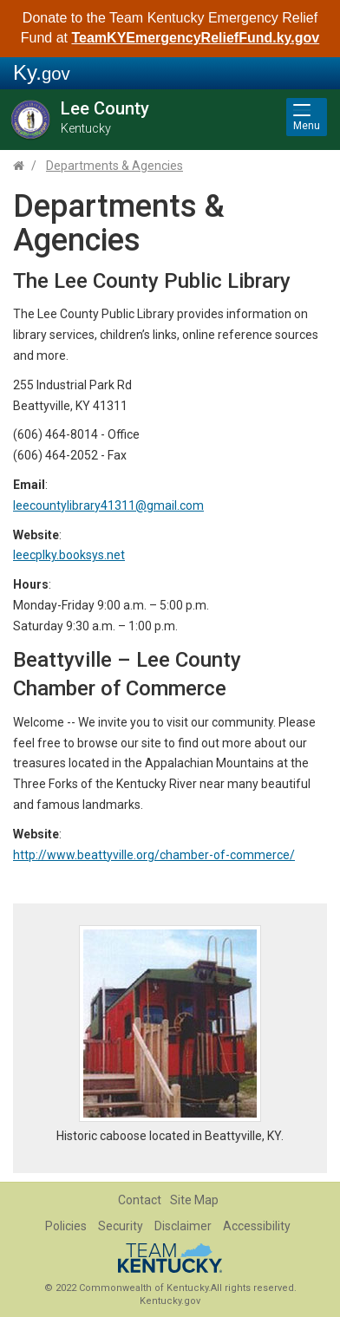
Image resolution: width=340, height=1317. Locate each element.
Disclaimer (183, 1226)
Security (120, 1226)
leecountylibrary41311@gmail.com (108, 505)
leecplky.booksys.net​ (69, 555)
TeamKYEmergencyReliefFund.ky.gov (195, 37)
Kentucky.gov (170, 1301)
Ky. (41, 72)
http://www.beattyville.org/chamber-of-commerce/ (154, 855)
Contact (139, 1200)
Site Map (194, 1200)
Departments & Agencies (114, 166)
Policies (66, 1226)
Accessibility (257, 1226)
